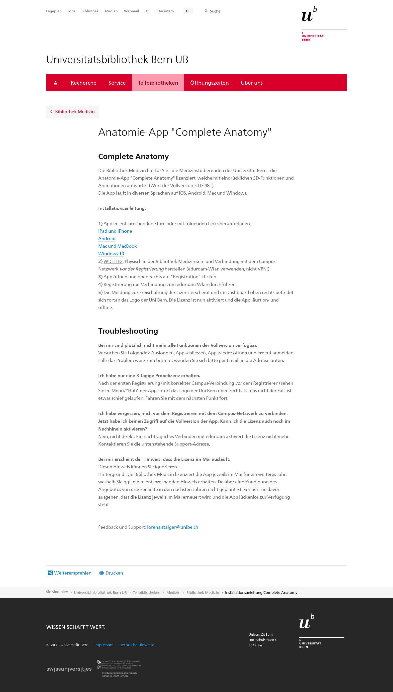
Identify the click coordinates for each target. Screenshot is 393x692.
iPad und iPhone (115, 231)
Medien (111, 11)
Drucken (114, 573)
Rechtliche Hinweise (137, 644)
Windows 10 (111, 253)
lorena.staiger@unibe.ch (172, 527)
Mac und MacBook (117, 246)
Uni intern (165, 11)
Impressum (104, 644)
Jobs (71, 11)
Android (107, 238)
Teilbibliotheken (158, 82)
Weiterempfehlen (72, 573)
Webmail (131, 11)
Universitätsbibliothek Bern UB (100, 592)
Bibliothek (90, 11)
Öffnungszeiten (209, 82)
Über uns (252, 82)
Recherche (83, 82)
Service (117, 82)
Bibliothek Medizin (75, 111)
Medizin (173, 592)
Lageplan (54, 11)
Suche (215, 11)
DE (188, 11)
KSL (148, 11)
